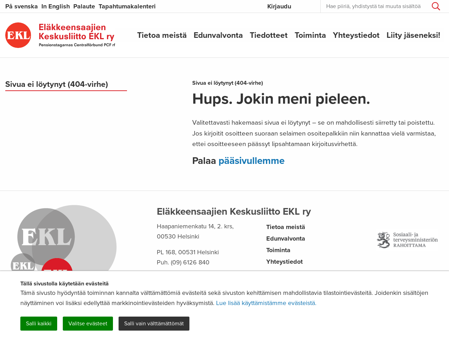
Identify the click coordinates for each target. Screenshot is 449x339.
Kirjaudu (279, 6)
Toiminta (310, 35)
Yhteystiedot (356, 35)
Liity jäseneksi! (413, 35)
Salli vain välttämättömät (154, 323)
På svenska (21, 6)
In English (55, 6)
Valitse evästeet (87, 323)
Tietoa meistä (162, 35)
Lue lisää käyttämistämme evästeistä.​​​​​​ (266, 303)
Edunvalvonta (218, 35)
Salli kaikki (39, 323)
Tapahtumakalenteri (127, 6)
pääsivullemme (251, 161)
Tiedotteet (269, 35)
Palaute (84, 6)
